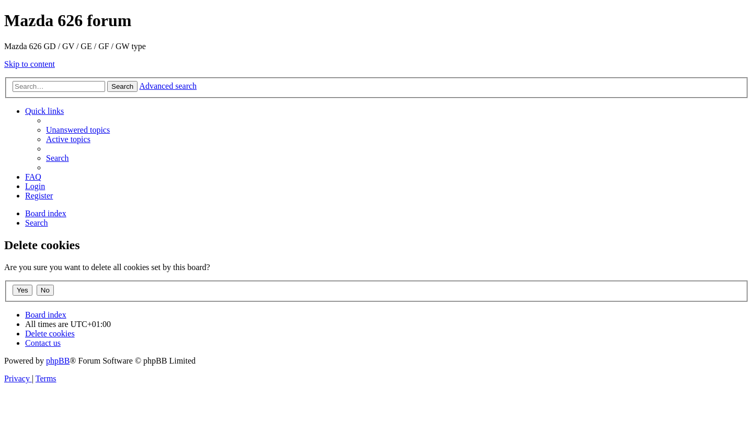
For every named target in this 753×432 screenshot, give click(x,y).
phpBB (58, 360)
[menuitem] (78, 129)
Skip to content (29, 64)
